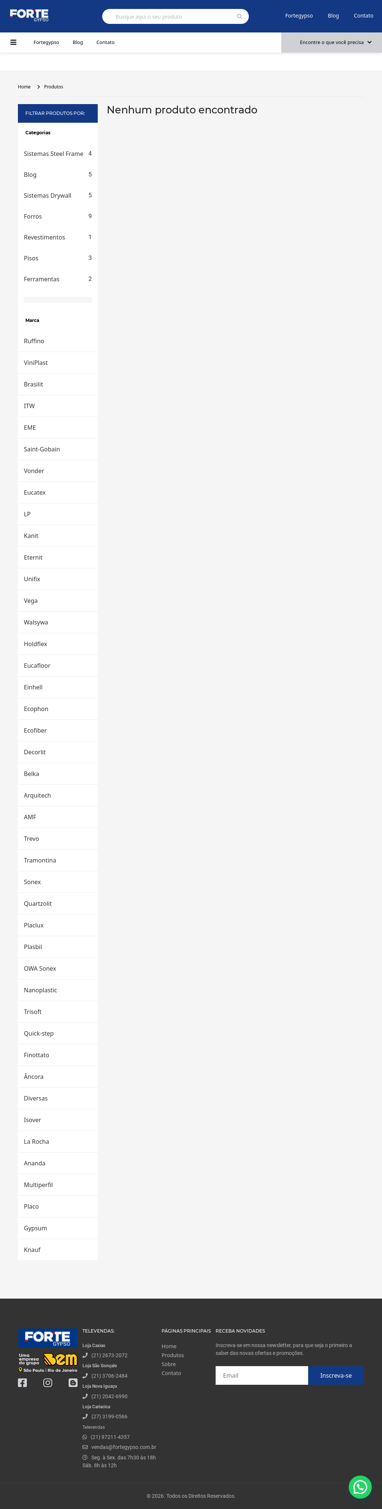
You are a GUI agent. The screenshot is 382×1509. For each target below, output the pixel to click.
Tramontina (40, 860)
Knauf (32, 1250)
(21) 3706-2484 (109, 1376)
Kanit (31, 536)
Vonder (34, 471)
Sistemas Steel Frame (58, 153)
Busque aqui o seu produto (149, 16)
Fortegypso (299, 15)
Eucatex (35, 492)
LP (27, 514)
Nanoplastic (40, 990)
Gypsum (35, 1228)
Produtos (53, 87)
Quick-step (39, 1033)
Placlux (34, 925)
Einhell (33, 687)
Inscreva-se (336, 1375)
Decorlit (35, 752)
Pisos (58, 258)
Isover (32, 1120)
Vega (31, 601)
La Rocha (36, 1141)
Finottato (36, 1055)
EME (30, 427)
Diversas (36, 1098)
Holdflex (35, 644)
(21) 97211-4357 (110, 1437)
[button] (361, 1490)
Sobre (169, 1364)
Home (24, 87)
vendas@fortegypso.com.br (119, 1447)
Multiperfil (38, 1185)
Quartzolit (38, 903)
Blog (333, 15)
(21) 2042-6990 (109, 1396)
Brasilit (33, 384)
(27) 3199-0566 (109, 1416)
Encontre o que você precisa (336, 42)
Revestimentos (58, 237)
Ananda (35, 1163)
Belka (31, 774)
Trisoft (32, 1012)
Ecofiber (35, 730)
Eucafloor (37, 665)
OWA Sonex (40, 968)
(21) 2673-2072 (109, 1355)
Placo (31, 1206)
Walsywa (36, 622)
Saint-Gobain (42, 449)
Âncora (34, 1077)
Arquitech (37, 795)
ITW (29, 406)
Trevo (31, 839)
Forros (58, 216)
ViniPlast (36, 363)
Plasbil (33, 947)
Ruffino (34, 341)
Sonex (32, 882)
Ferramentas (58, 279)
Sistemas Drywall (58, 195)
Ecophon (36, 709)
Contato (363, 15)
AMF (30, 817)
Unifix (32, 579)
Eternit (33, 557)
